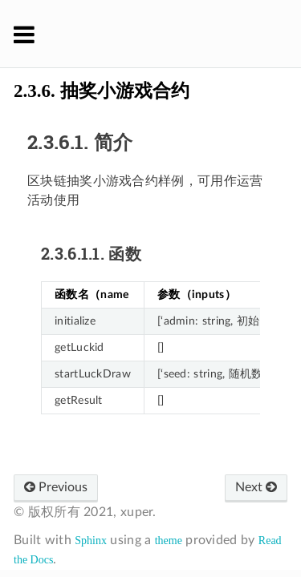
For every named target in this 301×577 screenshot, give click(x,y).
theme (168, 541)
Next (256, 487)
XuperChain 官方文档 (161, 33)
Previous (55, 487)
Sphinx (91, 541)
